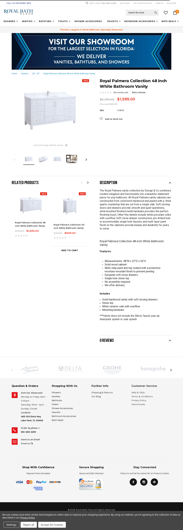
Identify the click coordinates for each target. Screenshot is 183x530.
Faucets (112, 21)
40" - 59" (36, 73)
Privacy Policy (27, 517)
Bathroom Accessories (139, 21)
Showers (9, 21)
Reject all (28, 525)
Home (14, 73)
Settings (11, 525)
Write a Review (138, 92)
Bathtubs (45, 21)
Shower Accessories (88, 21)
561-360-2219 (28, 432)
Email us (27, 443)
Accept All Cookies (52, 525)
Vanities (27, 21)
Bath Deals (169, 21)
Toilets (63, 21)
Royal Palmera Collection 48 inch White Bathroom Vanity (69, 73)
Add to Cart (69, 250)
